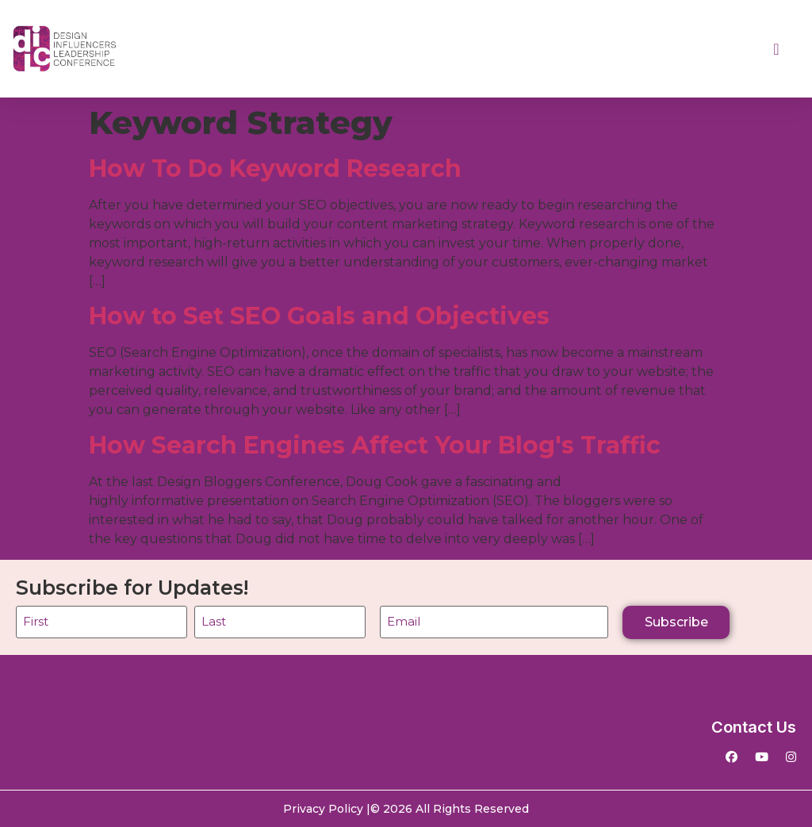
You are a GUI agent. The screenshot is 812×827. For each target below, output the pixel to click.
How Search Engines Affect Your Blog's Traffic (375, 445)
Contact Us (753, 727)
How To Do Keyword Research (275, 168)
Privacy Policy (323, 809)
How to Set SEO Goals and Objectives (319, 316)
